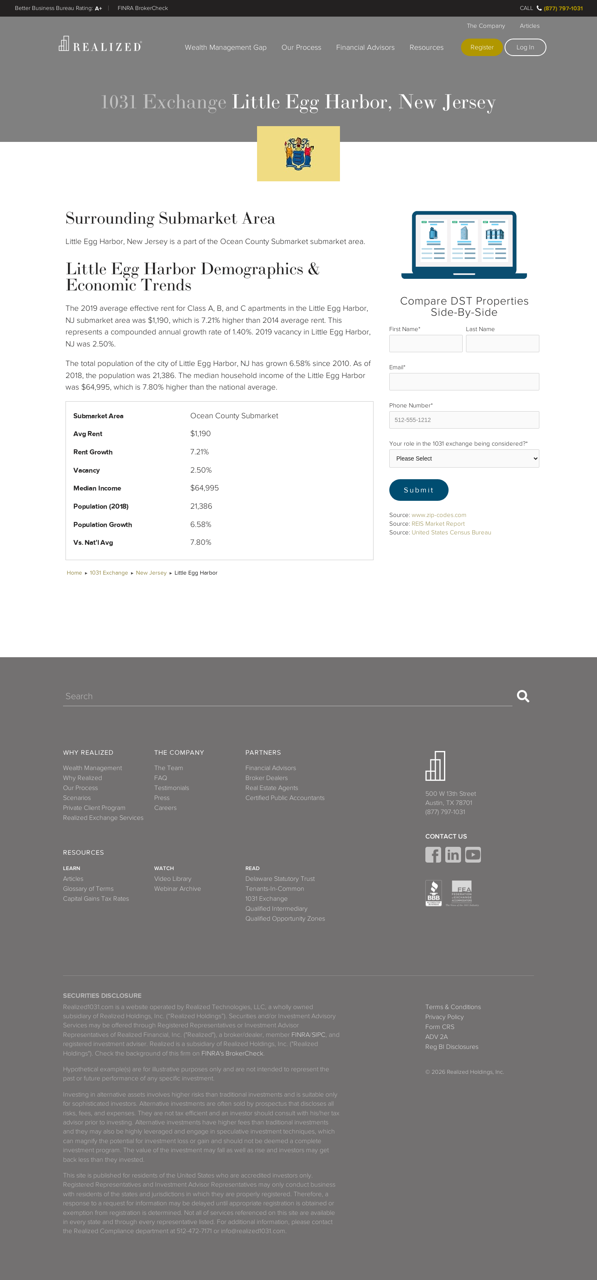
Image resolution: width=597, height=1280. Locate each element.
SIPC (318, 1035)
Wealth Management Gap (226, 47)
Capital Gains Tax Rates (96, 898)
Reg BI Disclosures (451, 1047)
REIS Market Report (438, 523)
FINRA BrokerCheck (143, 8)
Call (526, 8)
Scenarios (77, 798)
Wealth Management (92, 768)
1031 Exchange (109, 573)
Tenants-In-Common (274, 888)
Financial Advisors (365, 47)
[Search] (287, 696)
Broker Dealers (266, 778)
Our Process (301, 47)
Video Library (173, 879)
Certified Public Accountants (285, 798)
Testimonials (171, 788)
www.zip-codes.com (439, 515)
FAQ (160, 778)
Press (162, 798)
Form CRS (439, 1027)
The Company (486, 25)
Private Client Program (94, 808)
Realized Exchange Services (103, 818)
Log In (525, 47)
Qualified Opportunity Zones (285, 918)
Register (482, 47)
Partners (263, 752)
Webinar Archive (177, 888)
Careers (165, 808)
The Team (168, 768)
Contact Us (446, 836)
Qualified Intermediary (276, 908)
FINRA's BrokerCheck (232, 1053)
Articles (530, 25)
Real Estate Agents (271, 788)
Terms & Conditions (453, 1007)
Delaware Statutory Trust (280, 879)
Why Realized (88, 752)
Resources (427, 47)
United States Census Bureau (451, 532)
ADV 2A (436, 1037)
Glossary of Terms (88, 888)
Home (74, 573)
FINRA (300, 1035)
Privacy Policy (444, 1017)
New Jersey (151, 573)
